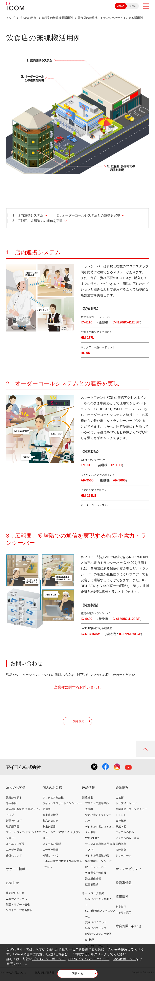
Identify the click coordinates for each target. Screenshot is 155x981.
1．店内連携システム (28, 215)
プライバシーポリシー (48, 959)
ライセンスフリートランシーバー (62, 803)
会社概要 (121, 820)
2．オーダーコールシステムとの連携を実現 (88, 215)
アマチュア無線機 (53, 797)
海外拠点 (121, 849)
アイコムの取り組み (127, 837)
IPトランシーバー (95, 866)
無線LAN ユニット (96, 922)
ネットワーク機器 (93, 893)
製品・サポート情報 (18, 904)
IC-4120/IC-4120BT (126, 322)
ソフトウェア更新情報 (19, 910)
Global (132, 6)
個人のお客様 (52, 787)
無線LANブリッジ (95, 928)
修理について (14, 855)
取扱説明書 (12, 826)
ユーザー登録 (14, 849)
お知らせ (12, 883)
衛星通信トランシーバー (99, 861)
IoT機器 (89, 939)
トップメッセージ (126, 803)
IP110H (116, 465)
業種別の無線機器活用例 (57, 17)
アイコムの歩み (125, 832)
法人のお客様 (28, 17)
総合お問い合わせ (128, 926)
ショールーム (123, 855)
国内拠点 (121, 843)
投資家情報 (124, 883)
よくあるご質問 (15, 843)
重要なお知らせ (15, 892)
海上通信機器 (50, 814)
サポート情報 (15, 869)
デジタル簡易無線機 (97, 855)
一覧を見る (77, 721)
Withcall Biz (92, 837)
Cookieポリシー (124, 959)
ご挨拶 (120, 797)
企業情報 (122, 787)
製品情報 (88, 787)
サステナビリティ (128, 869)
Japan (120, 6)
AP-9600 (119, 480)
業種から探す (14, 797)
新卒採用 (121, 906)
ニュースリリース (16, 898)
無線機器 (87, 797)
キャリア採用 (123, 912)
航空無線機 (91, 884)
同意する (77, 973)
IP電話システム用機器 (98, 933)
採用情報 (122, 896)
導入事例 (11, 803)
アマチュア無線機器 (97, 803)
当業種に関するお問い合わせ (77, 687)
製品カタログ (14, 820)
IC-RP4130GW (130, 634)
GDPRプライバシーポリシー (88, 959)
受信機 (46, 809)
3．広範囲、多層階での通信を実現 (38, 221)
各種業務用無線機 (95, 872)
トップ (10, 17)
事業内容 (121, 826)
